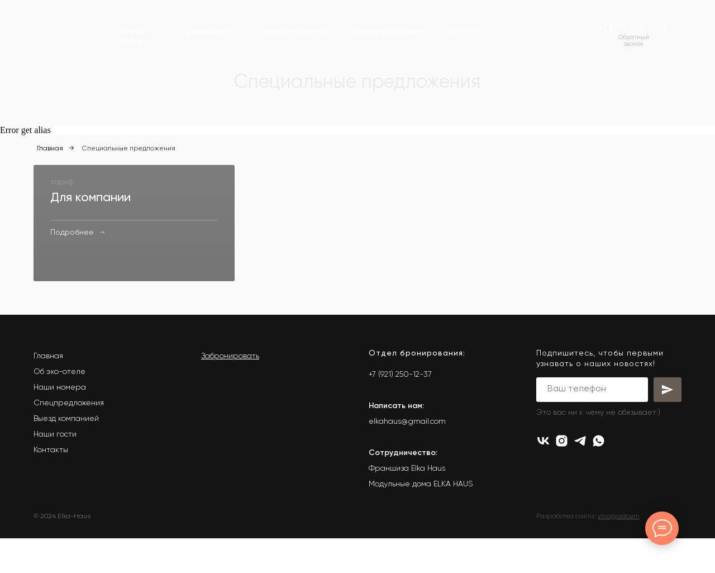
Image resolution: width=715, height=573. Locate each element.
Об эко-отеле (59, 406)
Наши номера (60, 422)
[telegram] (580, 475)
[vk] (543, 475)
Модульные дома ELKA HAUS (421, 519)
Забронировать (230, 391)
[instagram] (562, 475)
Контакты (51, 485)
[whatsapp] (599, 475)
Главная (50, 148)
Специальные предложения (128, 148)
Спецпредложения (69, 438)
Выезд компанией (66, 453)
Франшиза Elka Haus (407, 503)
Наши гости (55, 469)
